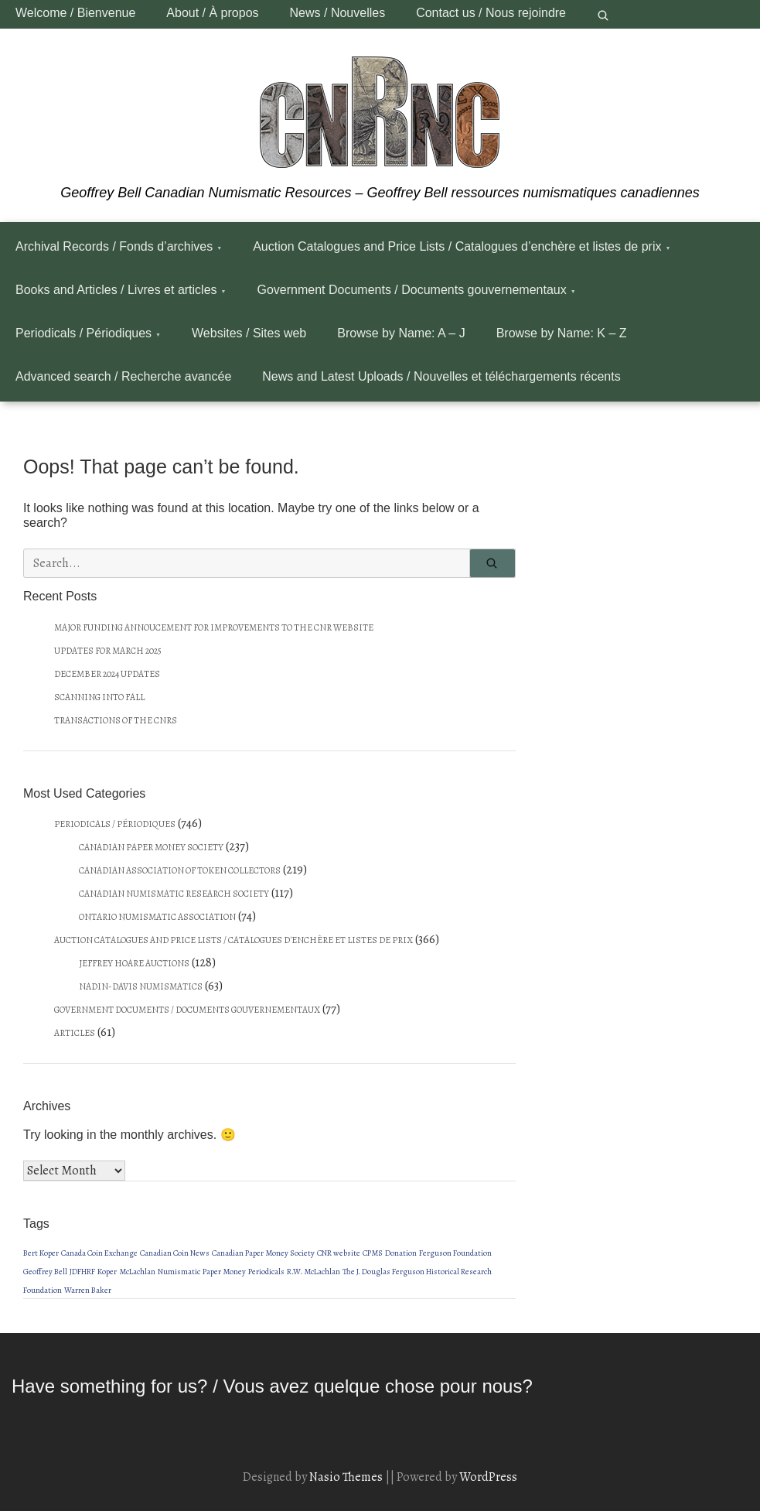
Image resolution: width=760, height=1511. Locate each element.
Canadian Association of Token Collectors (180, 870)
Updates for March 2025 (108, 650)
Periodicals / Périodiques (83, 333)
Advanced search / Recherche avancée (123, 376)
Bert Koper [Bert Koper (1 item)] (41, 1253)
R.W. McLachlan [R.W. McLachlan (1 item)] (313, 1271)
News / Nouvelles (338, 12)
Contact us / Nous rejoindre (491, 12)
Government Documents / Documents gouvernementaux (412, 289)
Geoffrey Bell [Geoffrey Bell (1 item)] (45, 1271)
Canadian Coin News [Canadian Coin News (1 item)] (175, 1253)
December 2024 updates (107, 674)
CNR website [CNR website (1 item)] (338, 1253)
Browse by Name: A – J (401, 333)
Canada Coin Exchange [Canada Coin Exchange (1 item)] (99, 1253)
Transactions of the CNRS (115, 720)
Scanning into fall (99, 697)
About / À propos (212, 12)
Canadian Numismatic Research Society (174, 893)
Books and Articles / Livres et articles (116, 289)
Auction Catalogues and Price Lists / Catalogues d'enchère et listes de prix (233, 940)
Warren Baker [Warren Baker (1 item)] (87, 1290)
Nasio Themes (347, 1476)
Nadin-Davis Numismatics (141, 986)
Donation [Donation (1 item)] (401, 1253)
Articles (74, 1033)
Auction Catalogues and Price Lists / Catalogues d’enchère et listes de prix (457, 246)
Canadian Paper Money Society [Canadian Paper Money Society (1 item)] (263, 1253)
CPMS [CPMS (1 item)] (373, 1253)
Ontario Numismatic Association (157, 917)
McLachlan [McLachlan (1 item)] (137, 1271)
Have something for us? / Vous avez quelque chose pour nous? (272, 1386)
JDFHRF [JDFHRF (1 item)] (82, 1271)
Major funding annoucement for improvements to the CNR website (213, 627)
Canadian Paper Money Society (151, 847)
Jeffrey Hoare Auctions (134, 963)
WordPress (488, 1476)
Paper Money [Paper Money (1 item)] (224, 1271)
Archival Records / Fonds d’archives (114, 246)
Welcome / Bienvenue (75, 12)
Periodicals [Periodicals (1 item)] (266, 1271)
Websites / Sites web (249, 333)
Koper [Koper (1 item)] (107, 1271)
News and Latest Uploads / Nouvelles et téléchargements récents (441, 376)
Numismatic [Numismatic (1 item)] (179, 1271)
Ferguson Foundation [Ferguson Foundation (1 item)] (455, 1253)
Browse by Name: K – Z (561, 333)
